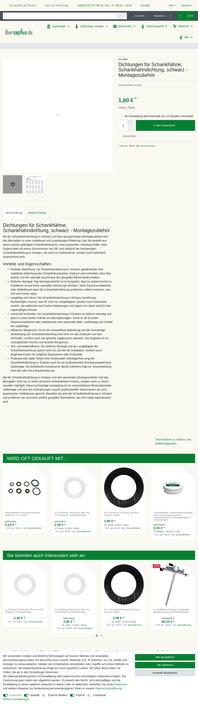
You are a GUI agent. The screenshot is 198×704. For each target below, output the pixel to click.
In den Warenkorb (173, 125)
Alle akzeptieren (165, 657)
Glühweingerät (155, 26)
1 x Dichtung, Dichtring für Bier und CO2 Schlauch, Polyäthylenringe (24, 610)
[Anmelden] (138, 16)
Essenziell (15, 695)
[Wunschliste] (172, 16)
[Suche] (122, 16)
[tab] (14, 212)
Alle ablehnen (165, 665)
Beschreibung (14, 212)
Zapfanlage (59, 26)
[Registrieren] (158, 16)
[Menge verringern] (130, 128)
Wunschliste (128, 136)
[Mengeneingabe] (123, 125)
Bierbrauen (125, 26)
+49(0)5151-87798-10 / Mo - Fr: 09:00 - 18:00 (103, 5)
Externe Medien (57, 695)
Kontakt (143, 5)
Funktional (99, 695)
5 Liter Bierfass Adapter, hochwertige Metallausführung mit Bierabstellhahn (171, 610)
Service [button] (185, 5)
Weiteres (183, 26)
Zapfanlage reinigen (92, 26)
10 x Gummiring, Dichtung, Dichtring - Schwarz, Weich (122, 513)
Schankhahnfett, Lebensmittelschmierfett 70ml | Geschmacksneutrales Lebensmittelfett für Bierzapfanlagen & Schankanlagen (173, 516)
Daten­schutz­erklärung (108, 688)
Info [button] (171, 5)
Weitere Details (37, 212)
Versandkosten (147, 146)
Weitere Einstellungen (16, 699)
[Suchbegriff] (60, 16)
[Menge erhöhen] (130, 122)
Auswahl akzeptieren (165, 672)
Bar (186, 37)
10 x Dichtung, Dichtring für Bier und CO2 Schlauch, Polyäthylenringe (72, 513)
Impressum (120, 684)
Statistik (34, 695)
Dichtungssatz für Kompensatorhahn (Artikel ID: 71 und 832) (22, 513)
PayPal (80, 695)
